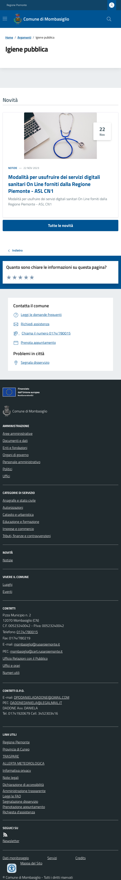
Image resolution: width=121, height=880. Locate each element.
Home (9, 37)
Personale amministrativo (21, 461)
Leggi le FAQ (12, 796)
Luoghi (7, 584)
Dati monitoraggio (16, 858)
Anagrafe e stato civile (19, 500)
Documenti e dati (15, 440)
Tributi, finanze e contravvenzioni (27, 535)
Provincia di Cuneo (16, 749)
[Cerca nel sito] (107, 19)
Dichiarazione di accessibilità (23, 784)
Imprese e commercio (18, 528)
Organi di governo (16, 454)
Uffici (6, 476)
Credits (80, 858)
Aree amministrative (18, 433)
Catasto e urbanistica (18, 514)
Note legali (11, 777)
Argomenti (24, 37)
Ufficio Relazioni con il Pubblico (25, 658)
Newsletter (11, 840)
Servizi (52, 858)
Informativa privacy (17, 770)
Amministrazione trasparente (24, 790)
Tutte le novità (60, 225)
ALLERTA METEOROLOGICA (23, 763)
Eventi (7, 591)
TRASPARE (11, 756)
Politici (7, 469)
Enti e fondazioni (15, 447)
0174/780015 (27, 631)
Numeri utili (11, 672)
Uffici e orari (11, 665)
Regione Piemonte (17, 5)
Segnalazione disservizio (20, 801)
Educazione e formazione (21, 521)
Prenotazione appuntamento (24, 806)
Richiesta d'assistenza (19, 812)
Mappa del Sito (31, 863)
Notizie (12, 168)
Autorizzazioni (13, 507)
